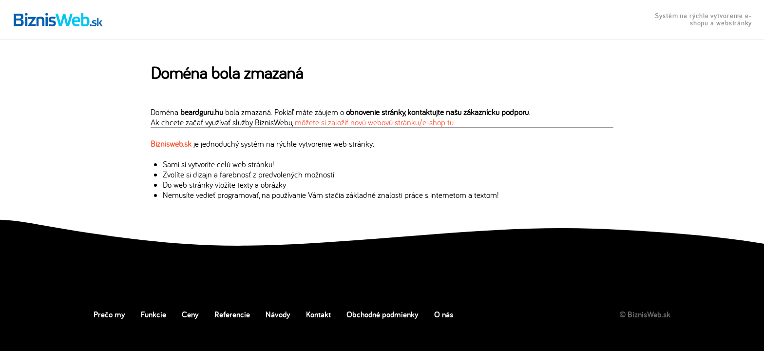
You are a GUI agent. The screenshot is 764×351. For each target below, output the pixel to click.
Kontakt (318, 314)
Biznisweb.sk (171, 143)
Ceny (190, 314)
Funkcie (153, 314)
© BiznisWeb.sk (644, 314)
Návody (278, 314)
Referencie (232, 314)
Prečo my (109, 314)
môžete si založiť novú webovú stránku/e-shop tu (374, 122)
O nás (443, 314)
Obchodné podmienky (382, 314)
